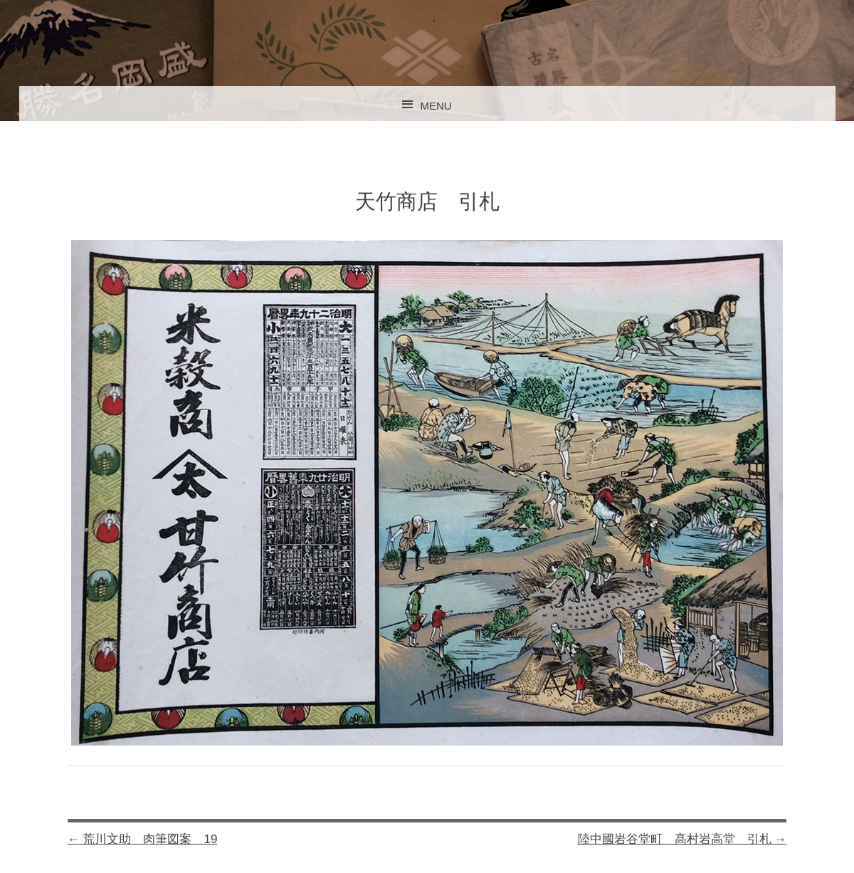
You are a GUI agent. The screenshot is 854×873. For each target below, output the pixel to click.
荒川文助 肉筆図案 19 (143, 839)
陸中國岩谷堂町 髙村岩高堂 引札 (682, 839)
